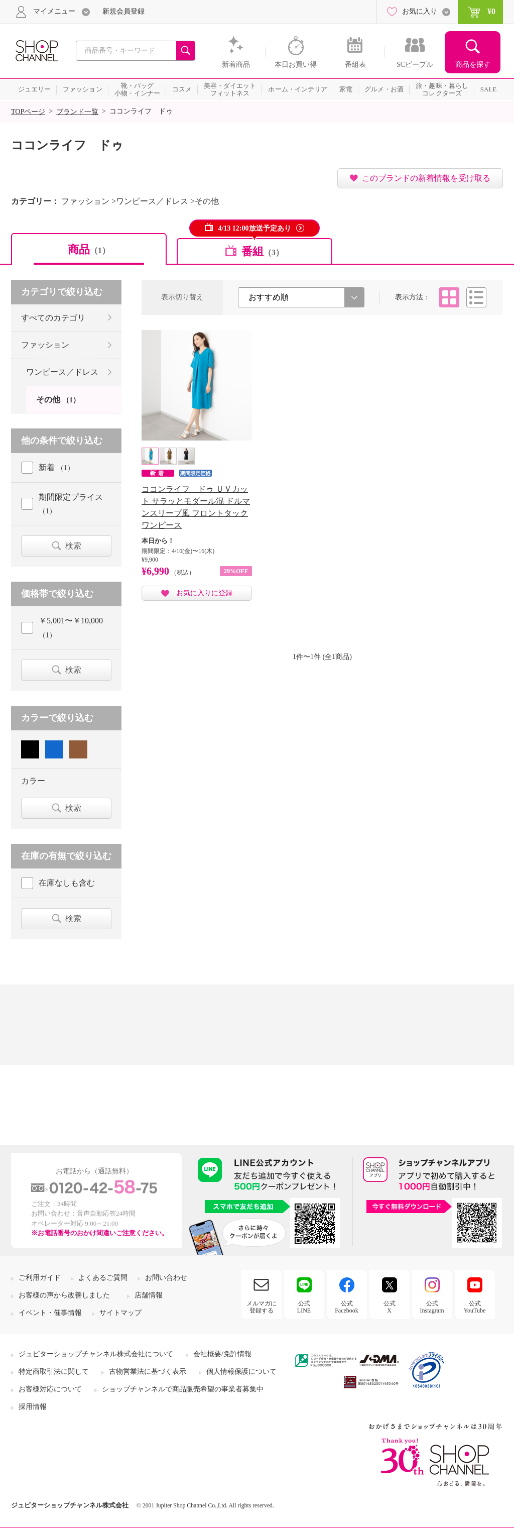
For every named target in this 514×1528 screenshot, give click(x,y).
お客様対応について (50, 1389)
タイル (449, 297)
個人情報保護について (241, 1371)
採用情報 (33, 1406)
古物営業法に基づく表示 (147, 1371)
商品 (89, 249)
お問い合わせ (166, 1277)
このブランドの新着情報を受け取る (426, 178)
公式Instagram (432, 1307)
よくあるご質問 (102, 1277)
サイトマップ (120, 1313)
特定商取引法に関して (54, 1371)
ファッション (45, 345)
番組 (262, 251)
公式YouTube (475, 1307)
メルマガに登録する (261, 1307)
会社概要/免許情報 (222, 1354)
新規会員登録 (123, 11)
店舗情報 (149, 1295)
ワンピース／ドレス (62, 372)
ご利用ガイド (40, 1277)
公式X (389, 1307)
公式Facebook (346, 1307)
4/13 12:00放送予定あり (254, 228)
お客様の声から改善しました (64, 1295)
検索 (73, 545)
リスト (476, 297)
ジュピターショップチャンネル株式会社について (96, 1354)
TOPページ (28, 112)
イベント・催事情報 (50, 1313)
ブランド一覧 (77, 112)
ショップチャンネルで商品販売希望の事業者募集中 (183, 1389)
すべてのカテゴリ (53, 317)
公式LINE (304, 1307)
